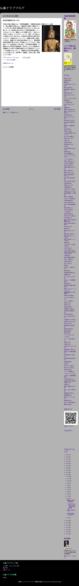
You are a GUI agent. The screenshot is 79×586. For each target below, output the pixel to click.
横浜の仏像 (67, 87)
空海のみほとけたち (69, 117)
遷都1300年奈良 (68, 109)
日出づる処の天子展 (69, 316)
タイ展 (66, 337)
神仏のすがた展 (68, 367)
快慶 (65, 265)
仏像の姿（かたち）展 (70, 346)
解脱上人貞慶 (67, 196)
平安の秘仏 (67, 218)
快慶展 (66, 100)
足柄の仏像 (67, 369)
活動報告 (66, 80)
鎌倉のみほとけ (68, 172)
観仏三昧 (5, 568)
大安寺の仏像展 (68, 163)
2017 (67, 474)
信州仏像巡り (67, 208)
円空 (65, 146)
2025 (67, 457)
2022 (67, 463)
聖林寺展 (66, 283)
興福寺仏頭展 (67, 329)
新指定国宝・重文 (68, 349)
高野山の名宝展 (68, 295)
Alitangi (45, 581)
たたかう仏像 (67, 301)
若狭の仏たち (67, 138)
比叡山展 (66, 270)
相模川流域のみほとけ (70, 167)
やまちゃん (69, 548)
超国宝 (66, 242)
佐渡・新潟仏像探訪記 (70, 204)
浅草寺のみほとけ (68, 321)
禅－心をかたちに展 (69, 276)
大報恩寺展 (67, 187)
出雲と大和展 (67, 210)
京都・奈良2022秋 (69, 181)
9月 (68, 483)
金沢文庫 (66, 129)
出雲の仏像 (67, 261)
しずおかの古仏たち (69, 297)
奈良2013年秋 (67, 165)
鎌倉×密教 (66, 331)
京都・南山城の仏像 (69, 178)
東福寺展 (66, 151)
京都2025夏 (67, 307)
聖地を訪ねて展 (68, 234)
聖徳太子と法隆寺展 (69, 125)
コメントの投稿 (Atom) (12, 112)
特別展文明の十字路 (69, 355)
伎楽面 (66, 384)
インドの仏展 (67, 159)
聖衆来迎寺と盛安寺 (69, 325)
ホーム (31, 109)
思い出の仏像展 (11, 60)
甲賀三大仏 (67, 323)
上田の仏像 (67, 248)
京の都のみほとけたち (70, 84)
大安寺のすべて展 (68, 189)
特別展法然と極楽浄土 (70, 358)
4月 (68, 494)
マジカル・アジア (68, 373)
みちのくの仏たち (68, 98)
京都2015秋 (67, 131)
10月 (68, 480)
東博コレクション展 (69, 397)
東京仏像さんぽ (68, 120)
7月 (68, 487)
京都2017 (66, 303)
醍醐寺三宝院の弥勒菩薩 (71, 501)
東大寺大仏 (67, 226)
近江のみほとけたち (69, 104)
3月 (68, 496)
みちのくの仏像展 (68, 198)
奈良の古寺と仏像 (68, 216)
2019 (67, 470)
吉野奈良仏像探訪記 (69, 310)
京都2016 (66, 342)
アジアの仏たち (68, 335)
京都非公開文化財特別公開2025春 (70, 252)
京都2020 (66, 344)
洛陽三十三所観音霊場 (70, 351)
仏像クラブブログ (12, 8)
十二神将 (66, 212)
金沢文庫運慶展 (68, 153)
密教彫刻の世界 (68, 393)
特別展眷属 (67, 361)
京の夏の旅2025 (68, 379)
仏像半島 (66, 255)
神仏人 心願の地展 (69, 402)
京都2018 (66, 305)
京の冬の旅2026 (68, 250)
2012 (67, 529)
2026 (67, 454)
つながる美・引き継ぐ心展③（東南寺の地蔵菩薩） (71, 506)
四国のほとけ (67, 185)
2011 (67, 531)
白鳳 (65, 363)
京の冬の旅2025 (68, 202)
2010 (67, 533)
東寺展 (66, 228)
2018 (67, 472)
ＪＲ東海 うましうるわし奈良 (11, 566)
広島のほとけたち (68, 191)
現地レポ (66, 78)
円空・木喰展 (67, 259)
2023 (67, 461)
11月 (68, 478)
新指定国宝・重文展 (69, 89)
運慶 (65, 82)
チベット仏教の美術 (69, 339)
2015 (67, 522)
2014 (67, 525)
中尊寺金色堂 (67, 200)
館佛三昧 (66, 333)
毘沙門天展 (67, 115)
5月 (68, 491)
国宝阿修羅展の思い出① (71, 514)
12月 (68, 476)
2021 (67, 465)
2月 (68, 498)
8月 (68, 485)
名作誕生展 (67, 183)
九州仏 (66, 140)
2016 (67, 520)
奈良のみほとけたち (69, 95)
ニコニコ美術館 (68, 371)
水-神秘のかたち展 (69, 319)
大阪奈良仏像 (67, 214)
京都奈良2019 (67, 144)
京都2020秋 (67, 142)
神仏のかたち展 (68, 365)
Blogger (59, 581)
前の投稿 (57, 109)
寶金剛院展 (67, 395)
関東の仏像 (67, 404)
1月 (68, 517)
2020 (67, 468)
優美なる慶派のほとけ (70, 386)
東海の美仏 (67, 93)
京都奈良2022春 (68, 309)
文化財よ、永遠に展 (69, 267)
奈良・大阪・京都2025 (70, 389)
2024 (67, 459)
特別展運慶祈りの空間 (70, 193)
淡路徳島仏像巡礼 (68, 272)
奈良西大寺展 (67, 314)
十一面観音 (67, 102)
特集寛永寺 (67, 400)
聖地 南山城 (67, 170)
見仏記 (4, 577)
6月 (68, 489)
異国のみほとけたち (69, 230)
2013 (67, 527)
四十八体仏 (67, 263)
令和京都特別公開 (68, 257)
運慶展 (66, 107)
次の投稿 (6, 109)
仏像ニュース (6, 570)
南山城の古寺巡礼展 (69, 122)
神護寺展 (66, 274)
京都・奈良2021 (68, 161)
